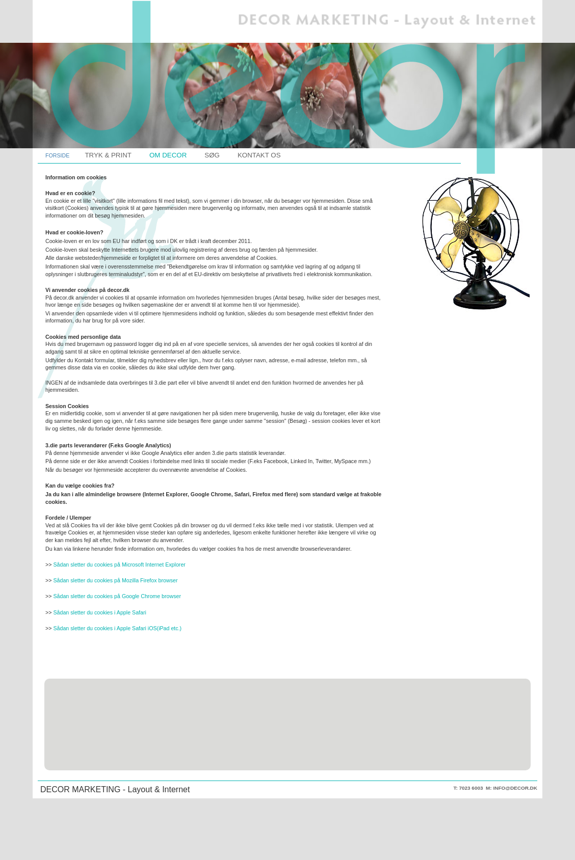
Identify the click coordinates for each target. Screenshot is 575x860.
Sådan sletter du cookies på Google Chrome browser (117, 596)
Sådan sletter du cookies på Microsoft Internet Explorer (119, 564)
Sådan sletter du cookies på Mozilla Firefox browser (115, 580)
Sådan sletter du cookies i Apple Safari (99, 612)
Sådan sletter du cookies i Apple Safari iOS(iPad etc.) (117, 628)
